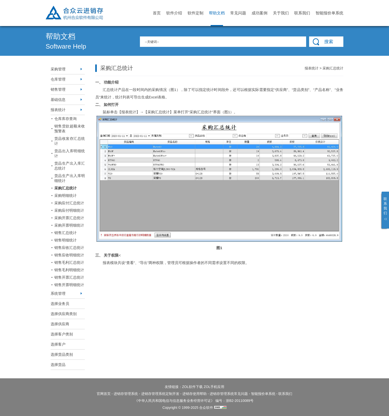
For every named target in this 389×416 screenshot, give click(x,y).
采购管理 (58, 69)
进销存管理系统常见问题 (229, 394)
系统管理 (58, 293)
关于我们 (281, 13)
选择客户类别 (62, 334)
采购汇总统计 (65, 188)
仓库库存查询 (65, 119)
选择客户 (58, 344)
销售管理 (58, 89)
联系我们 (302, 13)
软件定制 (195, 13)
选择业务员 (60, 303)
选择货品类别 (62, 354)
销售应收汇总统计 (69, 247)
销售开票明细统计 (69, 285)
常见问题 (238, 13)
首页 (157, 13)
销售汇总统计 (65, 233)
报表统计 (58, 110)
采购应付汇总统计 (69, 203)
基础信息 (58, 99)
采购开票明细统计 (69, 225)
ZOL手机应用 (214, 387)
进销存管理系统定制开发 (160, 394)
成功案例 (259, 13)
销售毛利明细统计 (69, 270)
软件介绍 (174, 13)
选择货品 (58, 364)
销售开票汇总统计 (69, 277)
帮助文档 (217, 18)
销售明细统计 (65, 240)
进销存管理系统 (126, 394)
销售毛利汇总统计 (69, 262)
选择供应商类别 (64, 314)
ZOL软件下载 (192, 387)
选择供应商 (60, 324)
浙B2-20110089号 (240, 401)
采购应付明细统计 (69, 210)
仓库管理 (58, 79)
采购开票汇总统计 (69, 218)
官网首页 (104, 394)
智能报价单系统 (329, 13)
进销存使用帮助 (194, 394)
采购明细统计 (65, 195)
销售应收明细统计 (69, 255)
